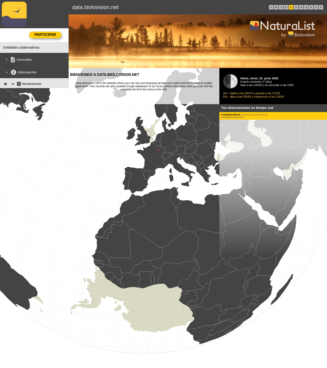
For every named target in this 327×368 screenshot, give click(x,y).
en (286, 7)
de (276, 7)
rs (316, 7)
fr (271, 7)
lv (321, 7)
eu (301, 7)
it (281, 7)
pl (311, 7)
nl (296, 7)
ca (306, 7)
